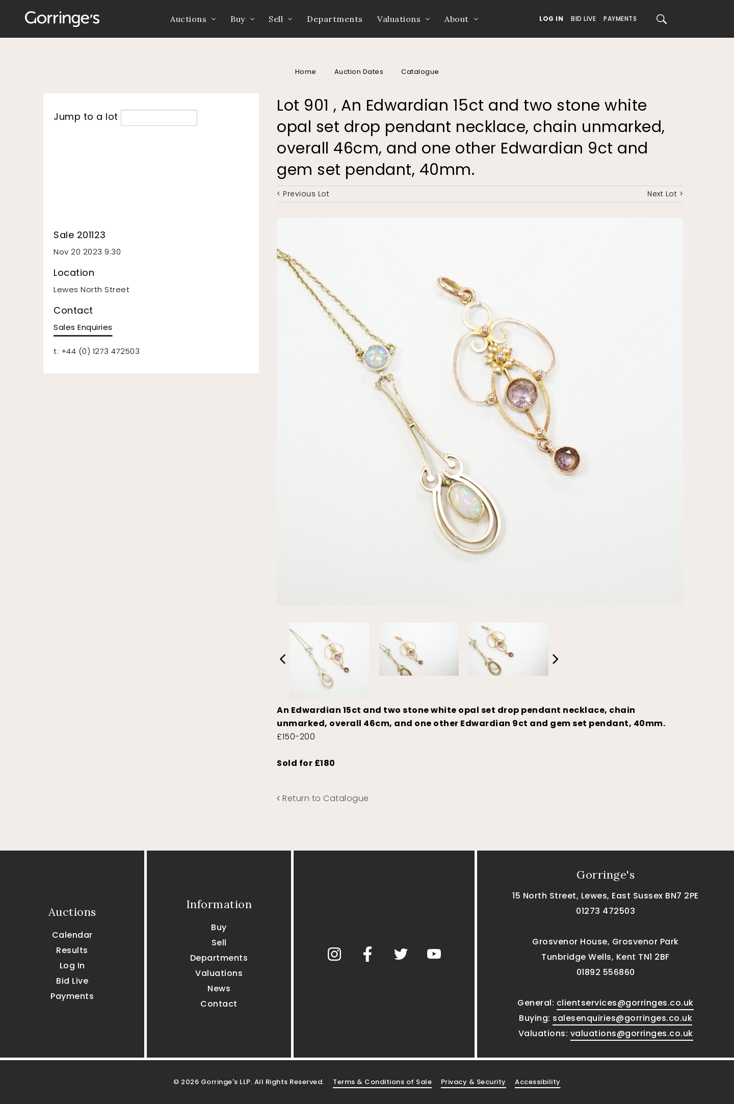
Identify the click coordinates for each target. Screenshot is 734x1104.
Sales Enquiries (83, 327)
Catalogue (420, 71)
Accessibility (538, 1082)
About (456, 19)
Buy (237, 19)
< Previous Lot (303, 194)
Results (72, 950)
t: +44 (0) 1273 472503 (97, 351)
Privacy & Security (473, 1082)
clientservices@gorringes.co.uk (625, 1003)
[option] (329, 658)
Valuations (399, 19)
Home (306, 71)
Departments (335, 19)
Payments (620, 18)
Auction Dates (359, 71)
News (218, 988)
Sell (276, 19)
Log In (551, 18)
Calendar (72, 935)
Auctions (188, 19)
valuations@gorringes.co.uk (631, 1033)
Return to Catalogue (323, 798)
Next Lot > (665, 194)
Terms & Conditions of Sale (382, 1082)
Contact (219, 1004)
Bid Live (583, 18)
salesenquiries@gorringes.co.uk (622, 1018)
